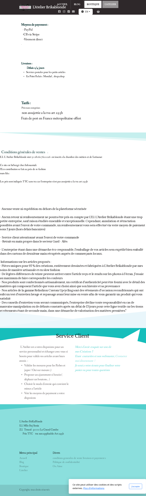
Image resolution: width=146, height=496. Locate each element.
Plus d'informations (59, 488)
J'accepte (101, 486)
